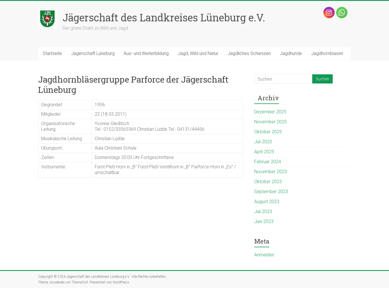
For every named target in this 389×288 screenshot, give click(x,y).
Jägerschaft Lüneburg (93, 53)
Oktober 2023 (268, 181)
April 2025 (264, 151)
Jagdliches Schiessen (249, 53)
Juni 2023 (264, 221)
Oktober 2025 (268, 131)
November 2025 (270, 121)
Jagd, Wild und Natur (198, 53)
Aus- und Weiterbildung (146, 53)
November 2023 (270, 171)
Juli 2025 (263, 141)
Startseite (52, 53)
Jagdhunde (291, 53)
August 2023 (266, 201)
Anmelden (264, 255)
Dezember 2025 (270, 112)
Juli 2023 (263, 211)
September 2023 (271, 191)
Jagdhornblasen (327, 53)
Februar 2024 (267, 161)
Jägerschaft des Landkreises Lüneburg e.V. (164, 17)
